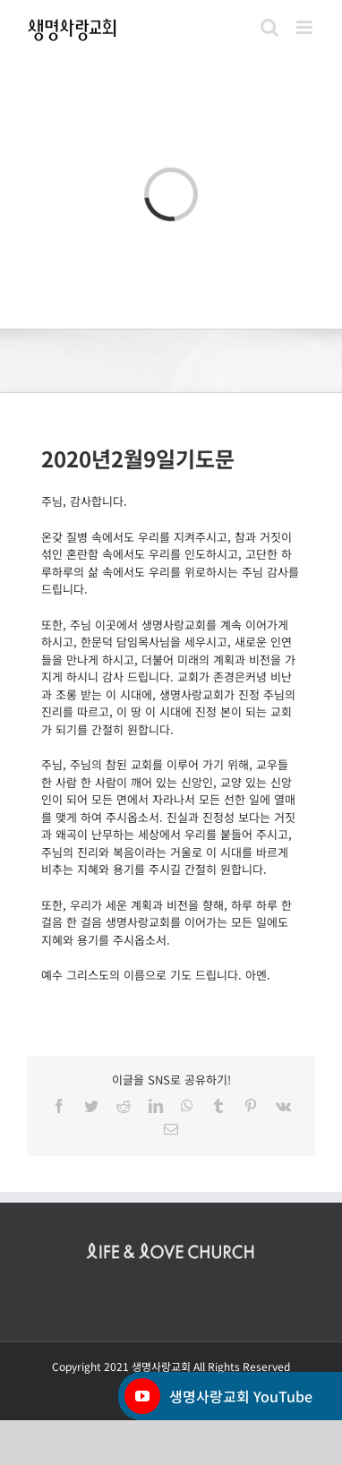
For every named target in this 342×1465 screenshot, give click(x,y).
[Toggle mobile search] (269, 27)
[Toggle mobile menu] (305, 27)
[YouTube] (142, 1396)
